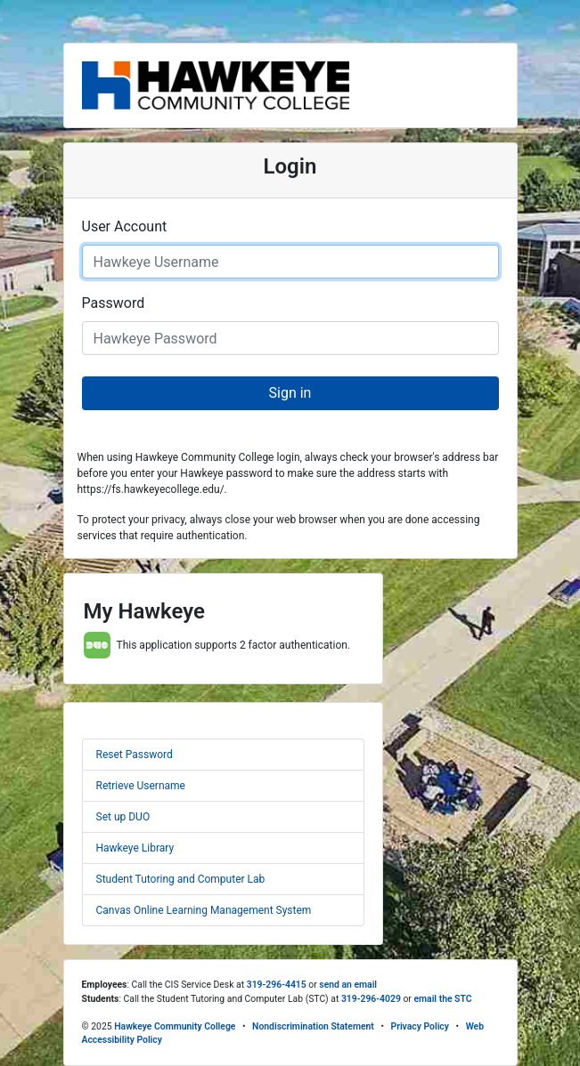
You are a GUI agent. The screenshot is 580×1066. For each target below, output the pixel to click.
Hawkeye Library (135, 848)
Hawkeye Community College (174, 1026)
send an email (348, 984)
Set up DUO (123, 817)
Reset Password (134, 754)
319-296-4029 (371, 999)
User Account (124, 226)
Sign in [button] (290, 392)
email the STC (442, 999)
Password (113, 303)
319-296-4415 (276, 984)
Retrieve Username (140, 785)
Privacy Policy (420, 1026)
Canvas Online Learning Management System (204, 910)
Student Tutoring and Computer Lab (180, 879)
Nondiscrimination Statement (313, 1026)
